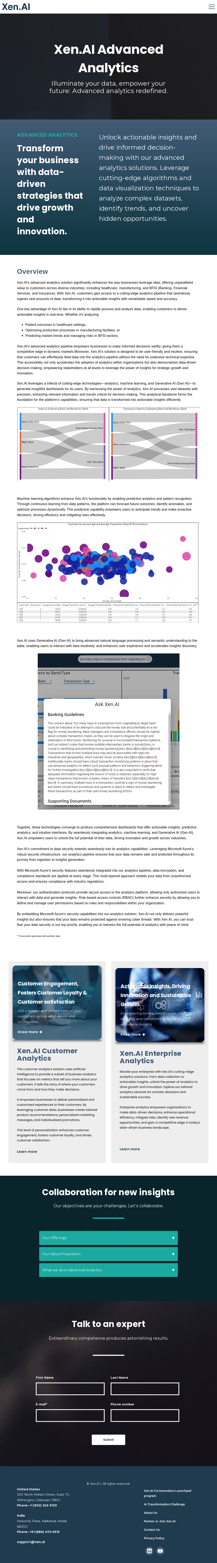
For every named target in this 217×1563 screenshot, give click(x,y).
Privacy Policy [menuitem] (154, 1538)
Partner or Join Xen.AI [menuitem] (159, 1521)
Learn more (27, 1156)
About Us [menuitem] (150, 1512)
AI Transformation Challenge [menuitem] (164, 1504)
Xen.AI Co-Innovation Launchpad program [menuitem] (167, 1493)
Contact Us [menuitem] (152, 1529)
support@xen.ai (31, 1541)
